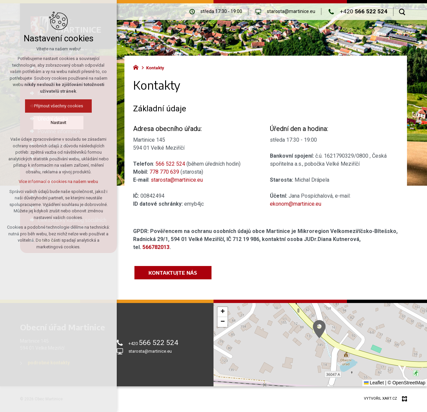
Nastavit (58, 122)
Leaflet (374, 382)
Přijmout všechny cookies (58, 105)
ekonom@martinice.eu (295, 204)
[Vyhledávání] (402, 11)
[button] (319, 329)
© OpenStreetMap (406, 382)
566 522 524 (170, 164)
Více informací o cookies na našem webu (58, 181)
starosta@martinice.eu (177, 180)
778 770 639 (164, 172)
